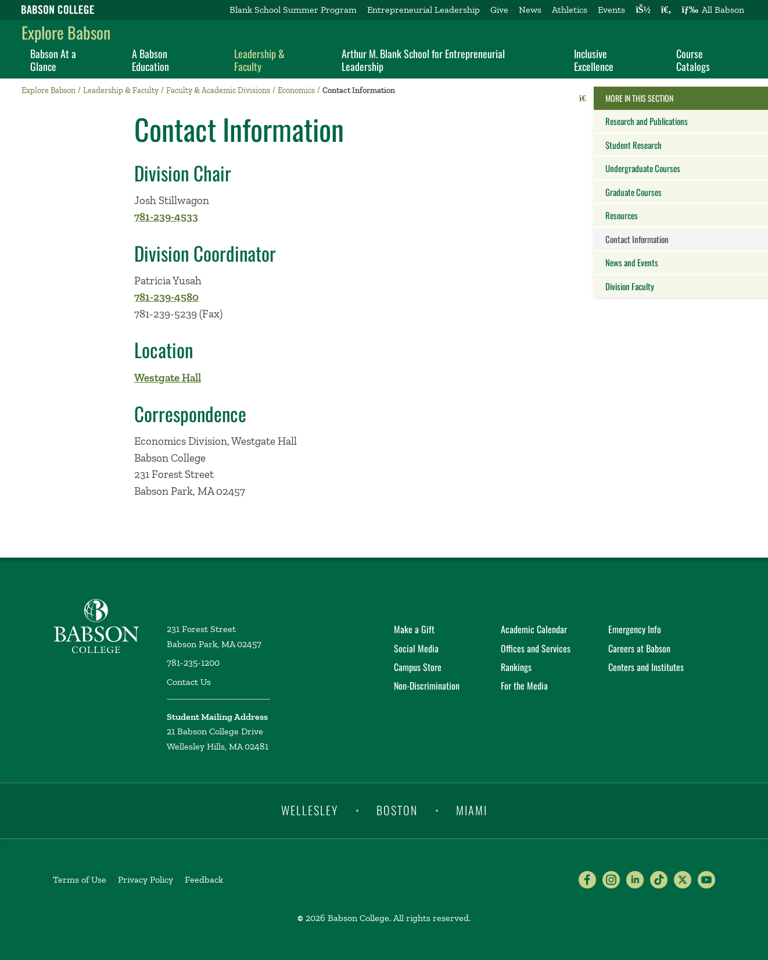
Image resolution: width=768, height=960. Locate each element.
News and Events (631, 262)
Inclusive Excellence (593, 60)
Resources (621, 215)
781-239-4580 (166, 297)
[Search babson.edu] (666, 10)
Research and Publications (646, 121)
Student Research (633, 144)
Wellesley (309, 810)
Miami (471, 810)
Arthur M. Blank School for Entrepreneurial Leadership (423, 60)
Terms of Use (79, 879)
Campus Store (418, 667)
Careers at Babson (639, 648)
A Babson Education (150, 60)
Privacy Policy (145, 879)
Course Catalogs (693, 60)
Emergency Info (634, 629)
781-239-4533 (166, 216)
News (530, 9)
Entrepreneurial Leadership (423, 9)
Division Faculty (629, 286)
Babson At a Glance (53, 60)
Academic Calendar (534, 629)
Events (611, 9)
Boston (397, 810)
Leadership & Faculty (259, 60)
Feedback (204, 879)
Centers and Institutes (646, 667)
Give (499, 9)
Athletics (569, 9)
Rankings (516, 667)
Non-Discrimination (427, 686)
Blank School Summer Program (293, 9)
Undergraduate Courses (642, 168)
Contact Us (189, 681)
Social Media (416, 648)
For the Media (524, 686)
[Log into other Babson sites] (642, 10)
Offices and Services (535, 648)
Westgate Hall (167, 377)
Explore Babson (65, 32)
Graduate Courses (633, 191)
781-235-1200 (193, 662)
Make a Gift (414, 629)
